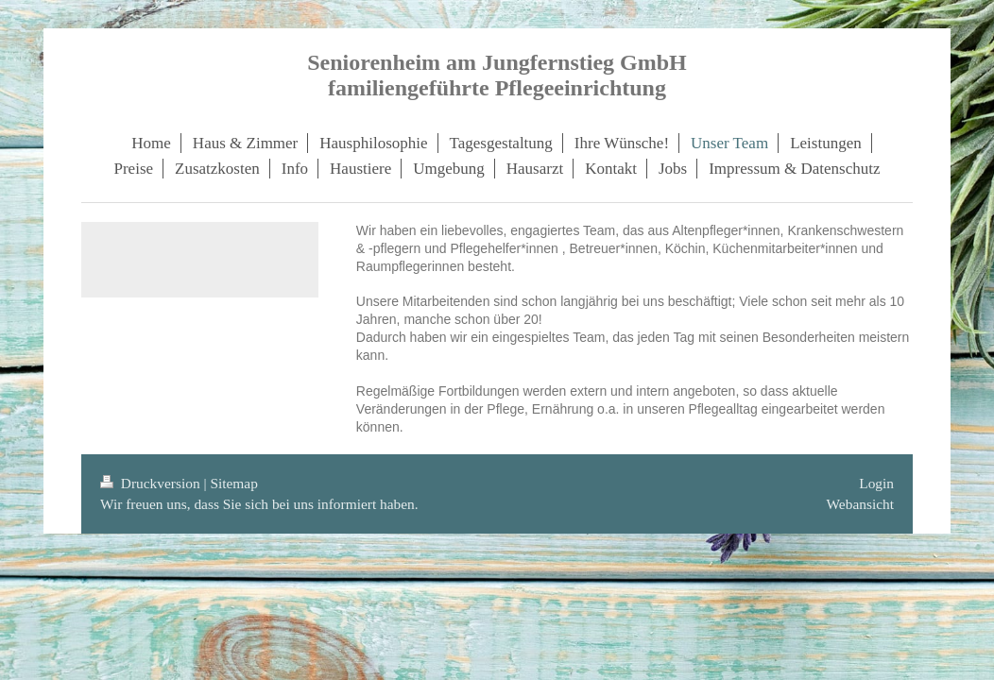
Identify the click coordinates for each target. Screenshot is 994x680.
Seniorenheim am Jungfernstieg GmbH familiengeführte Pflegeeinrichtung (497, 75)
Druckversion (151, 483)
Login (876, 483)
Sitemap (233, 483)
